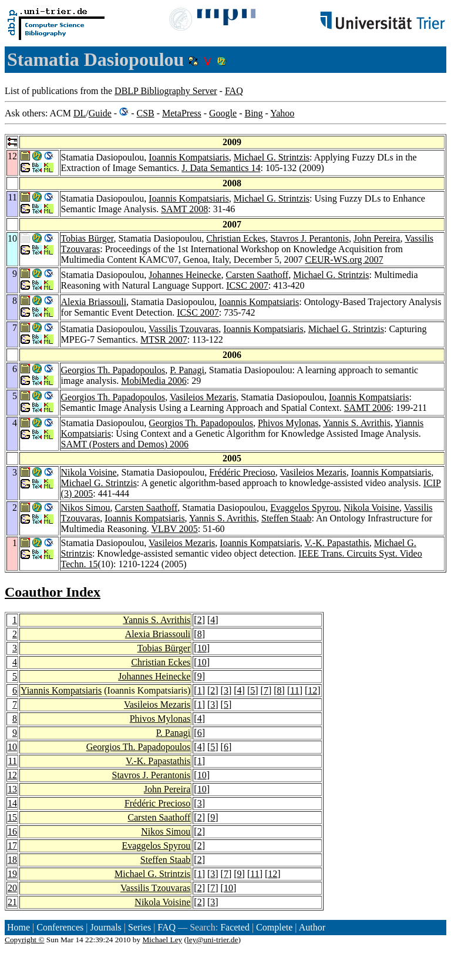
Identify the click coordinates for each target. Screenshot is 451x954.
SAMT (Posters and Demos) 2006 (125, 444)
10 (202, 648)
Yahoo (282, 113)
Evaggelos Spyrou (304, 508)
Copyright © (25, 939)
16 (12, 831)
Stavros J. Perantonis (309, 238)
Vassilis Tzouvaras (183, 329)
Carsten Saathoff (257, 275)
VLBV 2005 (174, 529)
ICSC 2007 (247, 285)
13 (12, 789)
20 (12, 888)
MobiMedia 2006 (154, 381)
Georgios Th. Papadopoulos (113, 370)
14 (12, 803)
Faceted (235, 927)
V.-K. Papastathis (336, 543)
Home (18, 927)
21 (12, 902)
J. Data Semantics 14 (220, 168)
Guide (100, 113)
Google (223, 113)
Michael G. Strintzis (271, 157)
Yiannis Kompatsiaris (61, 690)
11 (294, 690)
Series (139, 927)
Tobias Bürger (87, 238)
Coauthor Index (52, 592)
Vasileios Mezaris (203, 397)
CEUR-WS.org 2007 (344, 260)
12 (312, 690)
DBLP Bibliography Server (166, 91)
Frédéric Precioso (242, 472)
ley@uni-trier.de (212, 939)
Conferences (59, 927)
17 (12, 846)
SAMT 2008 (184, 209)
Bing (253, 113)
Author (312, 927)
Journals (105, 927)
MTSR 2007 (163, 339)
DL (79, 113)
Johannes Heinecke (185, 275)
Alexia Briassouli (94, 302)
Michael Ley (163, 939)
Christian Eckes (235, 238)
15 (12, 817)
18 (12, 860)
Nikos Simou (85, 508)
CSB (145, 113)
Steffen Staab (286, 518)
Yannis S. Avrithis (357, 423)
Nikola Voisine (89, 472)
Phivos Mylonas (288, 423)
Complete (274, 927)
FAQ (234, 91)
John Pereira (377, 238)
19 (12, 874)
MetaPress (181, 113)
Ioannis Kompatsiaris (188, 157)
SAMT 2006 (367, 408)
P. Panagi (187, 370)
